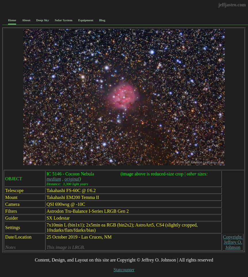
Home (12, 20)
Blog (102, 20)
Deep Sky (42, 20)
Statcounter (124, 269)
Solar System (63, 20)
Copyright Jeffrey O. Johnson (233, 242)
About (26, 20)
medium (54, 179)
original (71, 179)
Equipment (86, 20)
